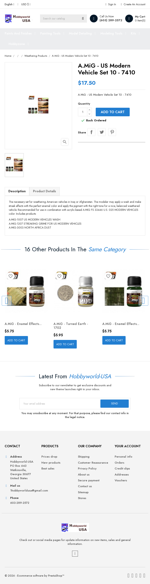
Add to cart (113, 112)
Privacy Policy (87, 469)
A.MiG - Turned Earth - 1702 (71, 326)
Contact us (85, 486)
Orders (119, 463)
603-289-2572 (19, 503)
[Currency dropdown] (25, 4)
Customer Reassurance (93, 463)
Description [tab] (17, 191)
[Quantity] (82, 112)
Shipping (83, 457)
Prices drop (49, 457)
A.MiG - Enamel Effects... (23, 324)
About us (83, 475)
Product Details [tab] (44, 191)
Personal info (123, 457)
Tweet (102, 132)
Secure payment (88, 480)
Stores (82, 498)
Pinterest (112, 132)
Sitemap (83, 492)
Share (91, 132)
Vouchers (121, 480)
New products (50, 463)
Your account (128, 446)
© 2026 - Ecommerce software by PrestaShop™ (34, 576)
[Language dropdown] (9, 4)
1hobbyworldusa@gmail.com (23, 491)
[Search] (63, 18)
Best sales (47, 469)
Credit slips (122, 469)
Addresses (122, 475)
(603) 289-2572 (111, 20)
